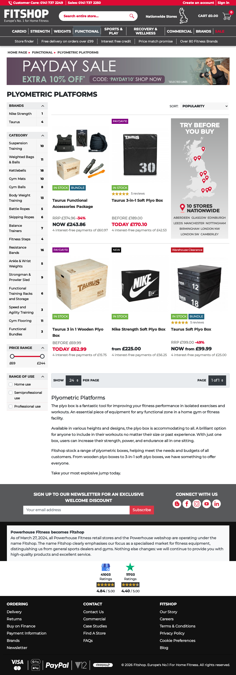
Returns (14, 619)
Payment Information (26, 633)
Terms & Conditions (177, 626)
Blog (164, 648)
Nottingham (216, 224)
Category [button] (26, 137)
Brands (13, 640)
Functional (42, 54)
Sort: (174, 107)
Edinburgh (217, 219)
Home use (22, 386)
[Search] (96, 17)
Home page (17, 54)
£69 (12, 364)
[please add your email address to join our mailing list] (76, 510)
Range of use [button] (26, 378)
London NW (210, 230)
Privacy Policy (172, 633)
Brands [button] (26, 107)
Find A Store (94, 633)
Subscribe (142, 510)
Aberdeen (181, 219)
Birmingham (189, 230)
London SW (190, 235)
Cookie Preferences (177, 640)
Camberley (210, 235)
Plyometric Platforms (77, 54)
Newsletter (17, 648)
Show (58, 381)
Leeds (178, 224)
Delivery (14, 612)
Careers (166, 619)
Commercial (94, 619)
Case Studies (95, 626)
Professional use (27, 408)
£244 (41, 364)
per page (91, 381)
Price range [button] (26, 349)
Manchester (194, 224)
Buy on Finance (21, 626)
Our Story (168, 612)
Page (201, 381)
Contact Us (93, 612)
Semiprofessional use (28, 396)
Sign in (223, 3)
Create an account (198, 3)
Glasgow (198, 219)
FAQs (88, 640)
